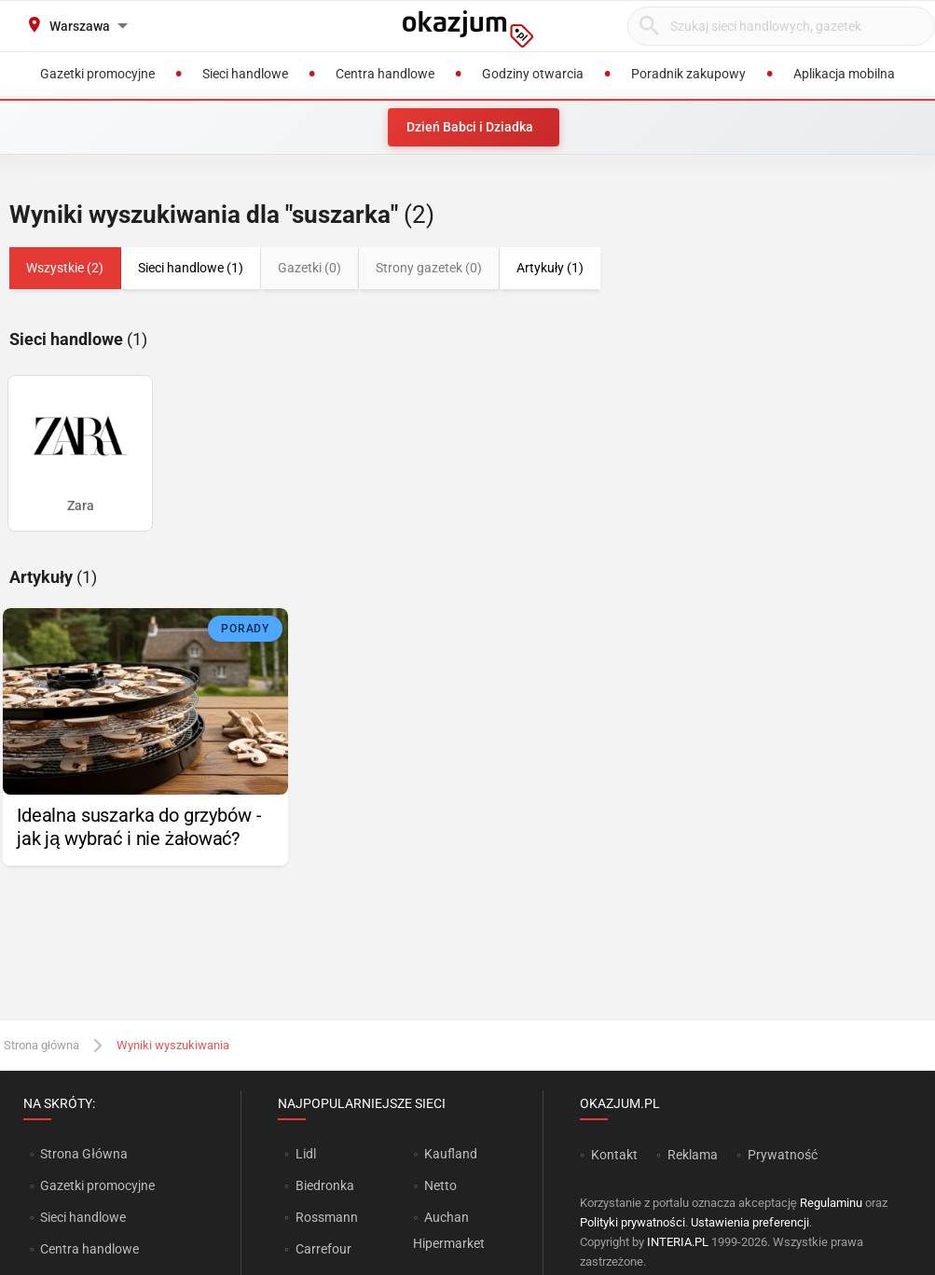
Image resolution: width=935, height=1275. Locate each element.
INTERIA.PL (677, 1242)
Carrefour (323, 1248)
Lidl (306, 1153)
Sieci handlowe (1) (190, 267)
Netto (440, 1185)
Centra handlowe (89, 1248)
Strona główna (41, 1045)
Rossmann (327, 1217)
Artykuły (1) (550, 267)
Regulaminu (831, 1203)
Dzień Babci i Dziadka (469, 126)
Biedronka (325, 1185)
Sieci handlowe (83, 1217)
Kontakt (614, 1154)
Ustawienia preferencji (750, 1222)
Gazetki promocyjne (97, 1185)
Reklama (692, 1154)
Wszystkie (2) (64, 267)
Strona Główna (83, 1153)
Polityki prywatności (632, 1222)
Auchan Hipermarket (449, 1230)
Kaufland (450, 1153)
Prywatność (783, 1154)
